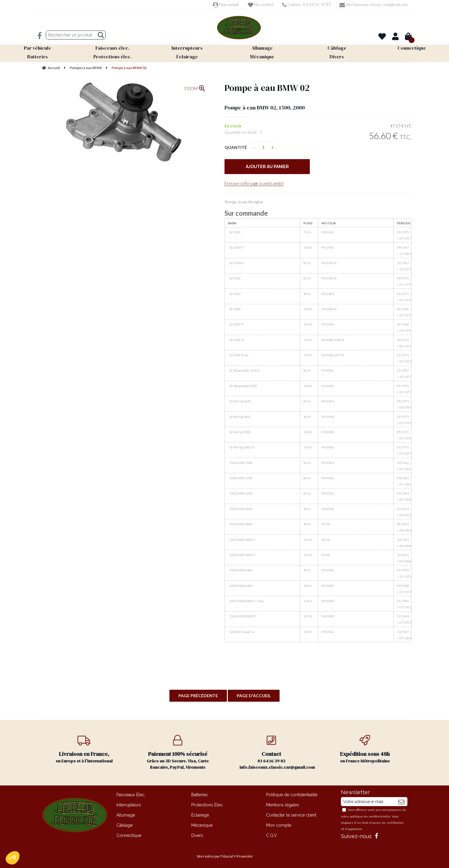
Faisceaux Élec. (130, 794)
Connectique (128, 835)
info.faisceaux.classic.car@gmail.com (373, 4)
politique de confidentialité (370, 816)
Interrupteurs (128, 804)
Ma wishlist (261, 4)
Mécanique (202, 825)
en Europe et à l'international (84, 749)
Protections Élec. (207, 804)
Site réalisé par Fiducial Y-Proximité (225, 856)
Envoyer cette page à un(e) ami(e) (253, 183)
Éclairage (200, 815)
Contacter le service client (291, 815)
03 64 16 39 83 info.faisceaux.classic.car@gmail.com (277, 752)
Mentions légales (282, 804)
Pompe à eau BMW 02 (267, 88)
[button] (12, 858)
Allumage (125, 815)
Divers (197, 835)
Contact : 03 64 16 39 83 (306, 4)
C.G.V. (271, 835)
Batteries (199, 794)
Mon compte (226, 4)
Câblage (124, 825)
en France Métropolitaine (365, 749)
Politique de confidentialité (291, 794)
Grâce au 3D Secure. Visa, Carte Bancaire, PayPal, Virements (178, 752)
